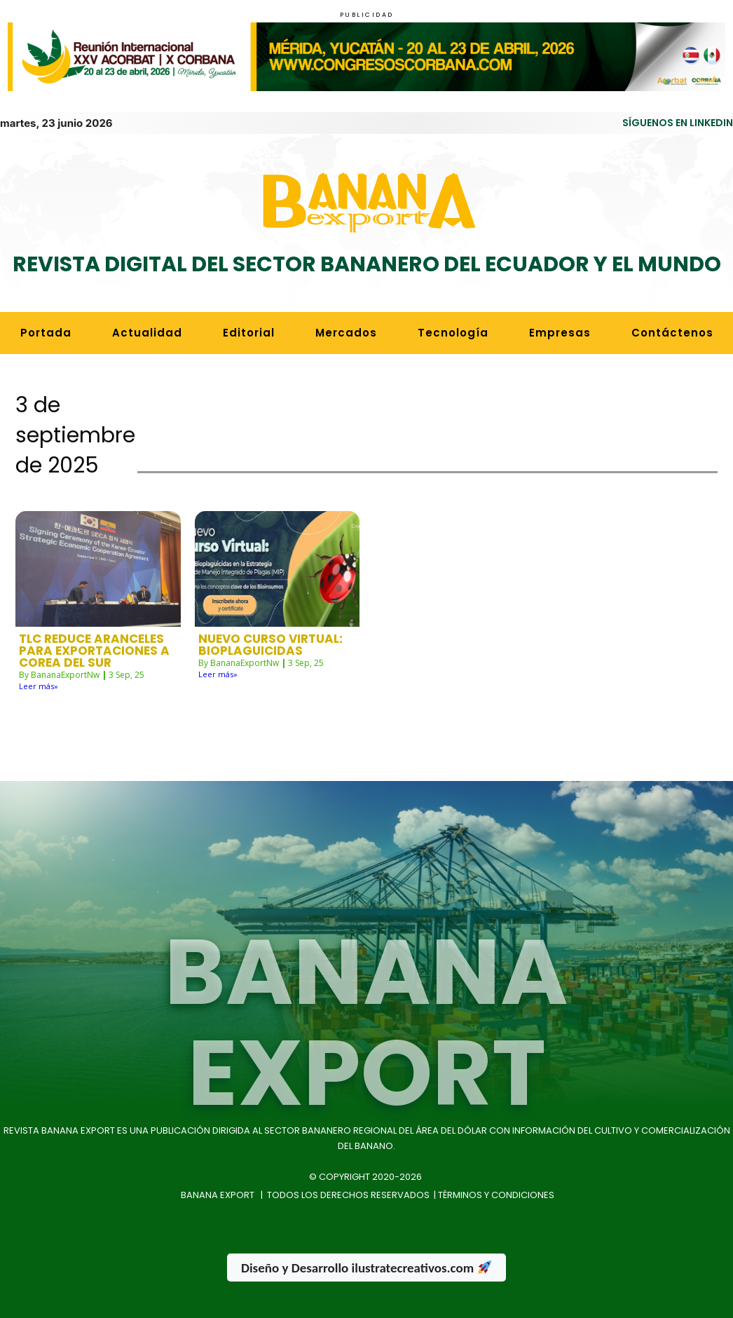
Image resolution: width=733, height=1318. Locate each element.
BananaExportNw (65, 675)
